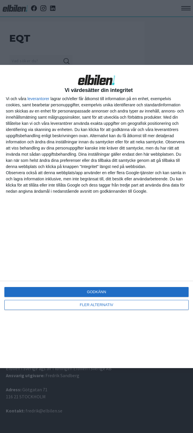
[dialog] (96, 216)
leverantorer (38, 99)
